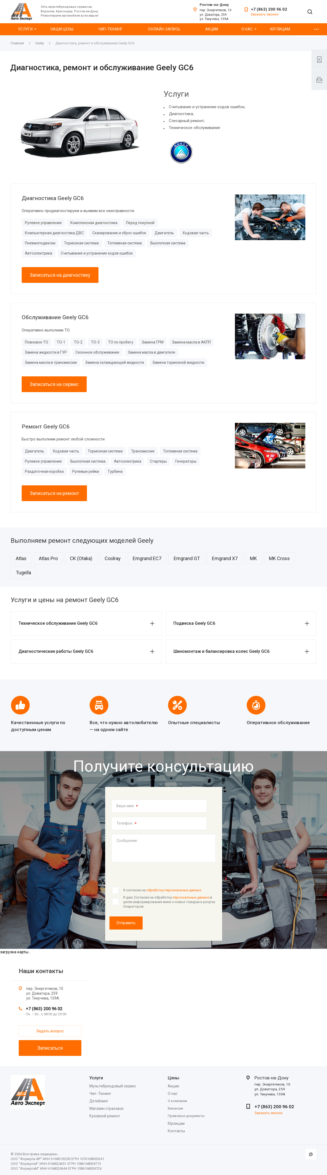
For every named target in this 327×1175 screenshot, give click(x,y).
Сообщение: (127, 840)
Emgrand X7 (225, 558)
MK (253, 558)
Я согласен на (162, 890)
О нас (247, 29)
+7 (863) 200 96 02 (269, 9)
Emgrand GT (187, 558)
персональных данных (191, 897)
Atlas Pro (48, 558)
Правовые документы (186, 1116)
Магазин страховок (106, 1108)
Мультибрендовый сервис (112, 1086)
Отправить (126, 922)
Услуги (25, 29)
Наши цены (62, 29)
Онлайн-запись (164, 29)
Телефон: (126, 823)
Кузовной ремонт (104, 1116)
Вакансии (175, 1108)
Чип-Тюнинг (110, 29)
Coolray (113, 558)
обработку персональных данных (173, 890)
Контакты (176, 1131)
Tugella (23, 572)
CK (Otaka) (81, 558)
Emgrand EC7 (147, 558)
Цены (173, 1077)
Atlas (21, 558)
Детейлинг (98, 1101)
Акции (211, 29)
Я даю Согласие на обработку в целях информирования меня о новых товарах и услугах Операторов (169, 901)
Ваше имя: (127, 806)
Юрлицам (280, 29)
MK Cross (279, 558)
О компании (177, 1101)
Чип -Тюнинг (100, 1093)
